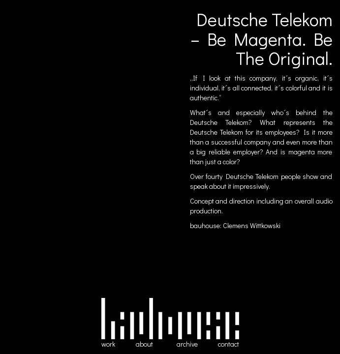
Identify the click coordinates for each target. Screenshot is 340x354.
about (144, 344)
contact (228, 344)
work (108, 344)
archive (187, 344)
